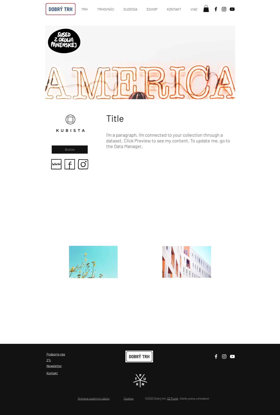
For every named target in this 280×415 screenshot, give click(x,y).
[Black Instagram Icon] (224, 9)
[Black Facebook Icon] (216, 9)
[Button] (70, 149)
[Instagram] (224, 356)
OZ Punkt (172, 398)
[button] (206, 8)
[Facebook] (216, 356)
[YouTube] (232, 9)
